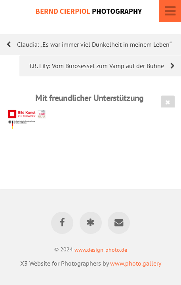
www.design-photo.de (100, 249)
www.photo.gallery (135, 263)
